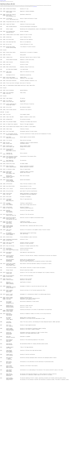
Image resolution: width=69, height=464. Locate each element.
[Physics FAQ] (1, 0)
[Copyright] (4, 0)
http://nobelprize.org (35, 6)
